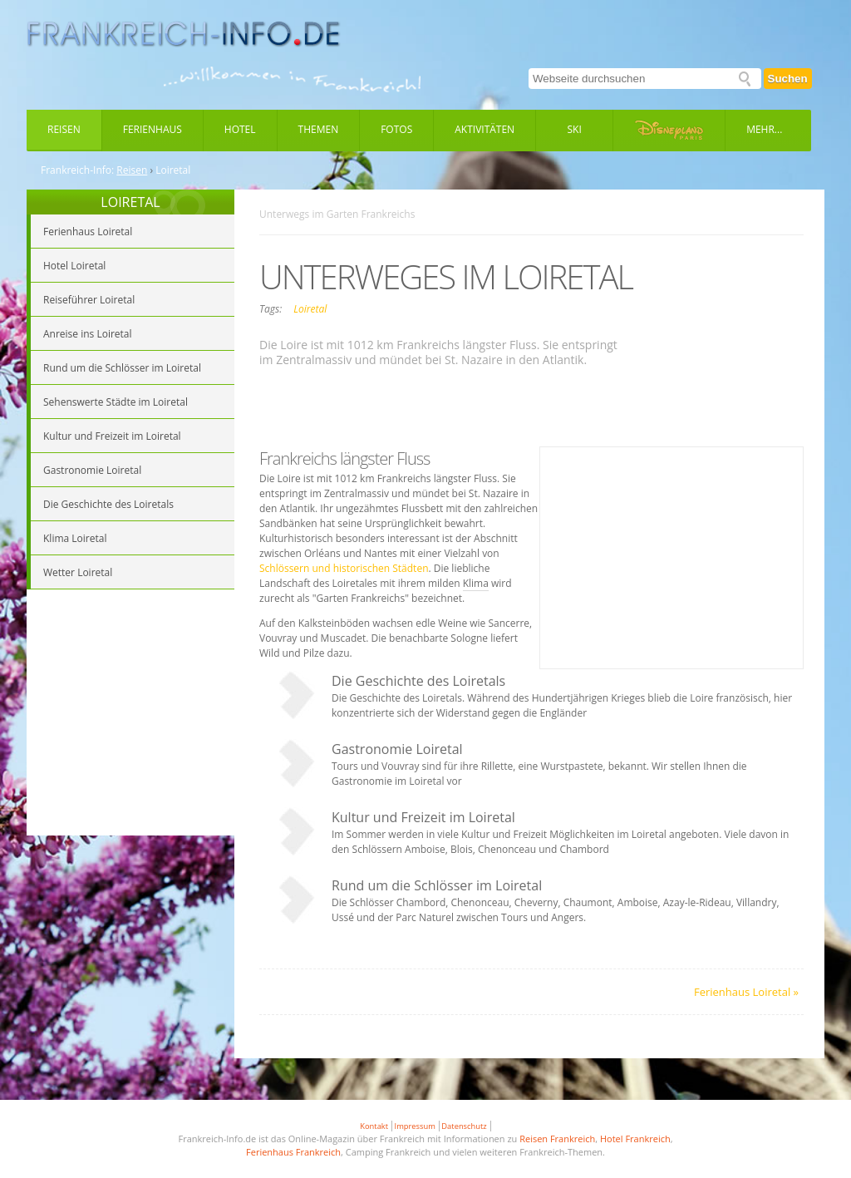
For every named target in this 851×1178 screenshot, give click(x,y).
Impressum (415, 1126)
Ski (575, 129)
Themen (318, 129)
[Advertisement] (130, 715)
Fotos (396, 129)
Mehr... (764, 129)
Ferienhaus (152, 129)
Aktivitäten (484, 129)
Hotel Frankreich (635, 1138)
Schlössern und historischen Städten (344, 568)
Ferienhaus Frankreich (293, 1152)
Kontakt (374, 1126)
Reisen (64, 129)
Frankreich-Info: (77, 170)
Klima (476, 583)
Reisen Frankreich (557, 1138)
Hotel (240, 129)
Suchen (788, 78)
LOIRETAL (130, 202)
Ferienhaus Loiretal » (746, 991)
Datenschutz (463, 1126)
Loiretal (310, 309)
